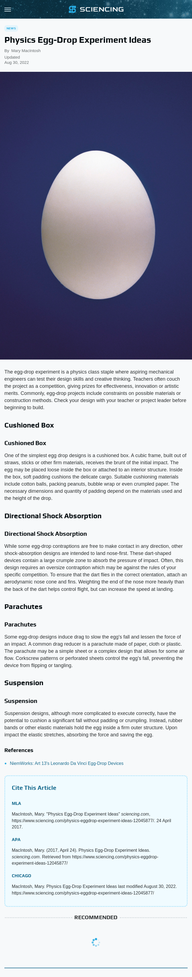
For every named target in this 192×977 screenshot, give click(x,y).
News (11, 28)
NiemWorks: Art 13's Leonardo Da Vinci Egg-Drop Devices (66, 763)
